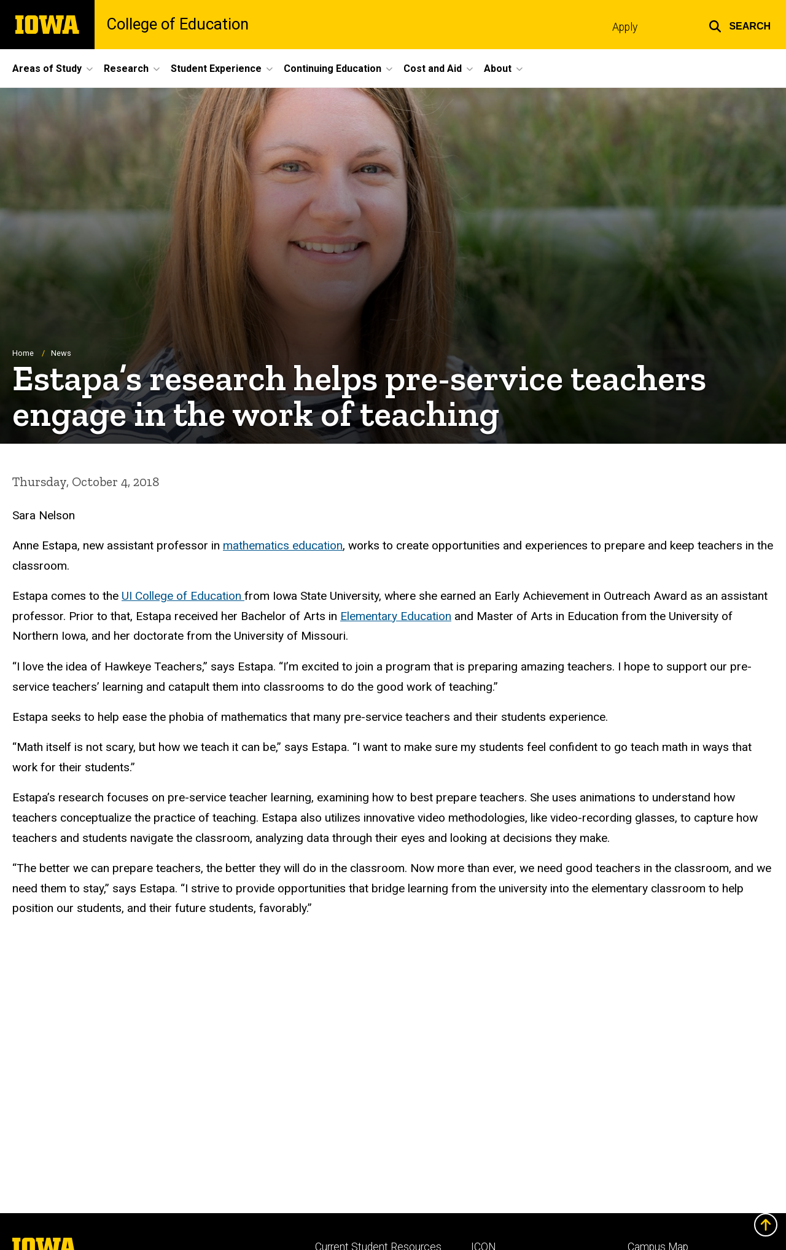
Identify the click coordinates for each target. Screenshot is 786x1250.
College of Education (178, 25)
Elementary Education (395, 616)
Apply (624, 27)
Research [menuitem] (126, 68)
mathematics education (283, 546)
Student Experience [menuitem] (216, 68)
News (61, 353)
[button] (739, 24)
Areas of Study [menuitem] (47, 68)
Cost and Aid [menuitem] (432, 68)
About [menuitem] (498, 68)
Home (23, 353)
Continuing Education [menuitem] (332, 68)
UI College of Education (183, 596)
